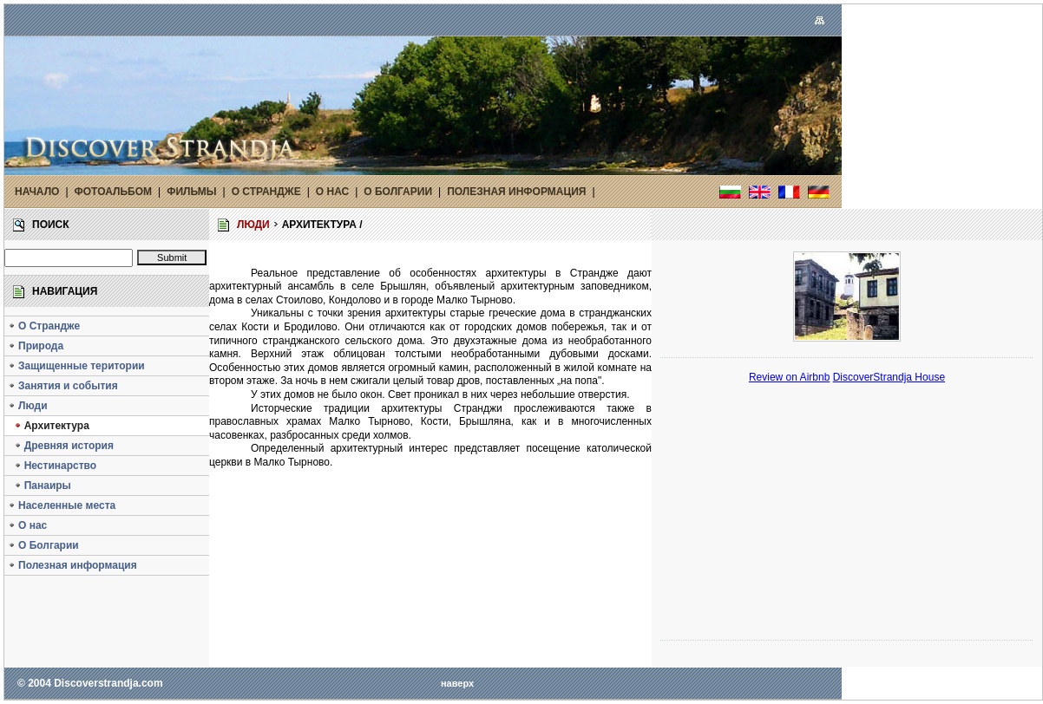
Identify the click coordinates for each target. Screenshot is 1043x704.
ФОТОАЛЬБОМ (113, 192)
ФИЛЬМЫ (191, 192)
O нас (27, 525)
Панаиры (39, 485)
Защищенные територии (76, 366)
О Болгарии (43, 545)
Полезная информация (72, 565)
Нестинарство (52, 466)
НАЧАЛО (37, 192)
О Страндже (44, 326)
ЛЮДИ (253, 224)
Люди (28, 406)
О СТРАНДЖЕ (266, 192)
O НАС (332, 192)
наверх (457, 683)
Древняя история (61, 446)
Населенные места (61, 505)
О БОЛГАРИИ (398, 192)
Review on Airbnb (789, 377)
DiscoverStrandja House (889, 377)
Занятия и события (63, 386)
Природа (35, 346)
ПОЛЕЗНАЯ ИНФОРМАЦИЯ (516, 192)
